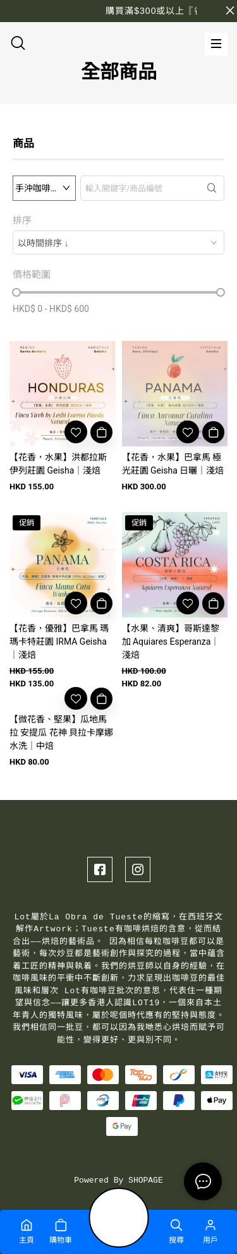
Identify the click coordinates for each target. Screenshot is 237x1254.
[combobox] (118, 242)
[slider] (16, 292)
